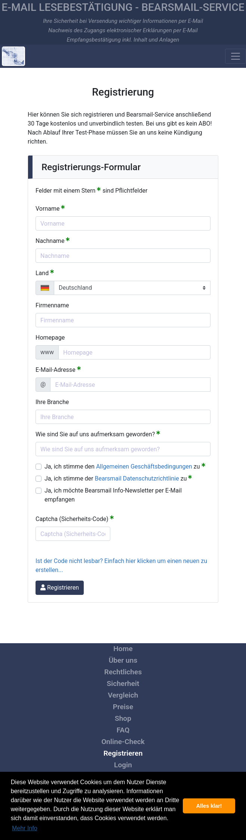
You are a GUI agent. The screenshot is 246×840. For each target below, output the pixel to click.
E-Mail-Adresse (58, 369)
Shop (123, 718)
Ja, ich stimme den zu (125, 466)
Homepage (50, 337)
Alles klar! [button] (209, 806)
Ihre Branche (52, 402)
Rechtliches (123, 672)
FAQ (123, 730)
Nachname (53, 240)
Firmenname (52, 305)
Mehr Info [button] (24, 828)
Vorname (50, 208)
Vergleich (123, 695)
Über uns (123, 660)
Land (45, 273)
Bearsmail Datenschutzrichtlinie (137, 478)
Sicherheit (123, 683)
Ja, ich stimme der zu (118, 478)
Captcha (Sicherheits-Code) (75, 519)
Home (122, 648)
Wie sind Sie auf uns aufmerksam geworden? (98, 434)
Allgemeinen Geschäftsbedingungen (144, 466)
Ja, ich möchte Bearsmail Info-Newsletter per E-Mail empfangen (113, 495)
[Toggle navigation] (235, 56)
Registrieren (123, 753)
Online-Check (123, 741)
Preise (123, 706)
